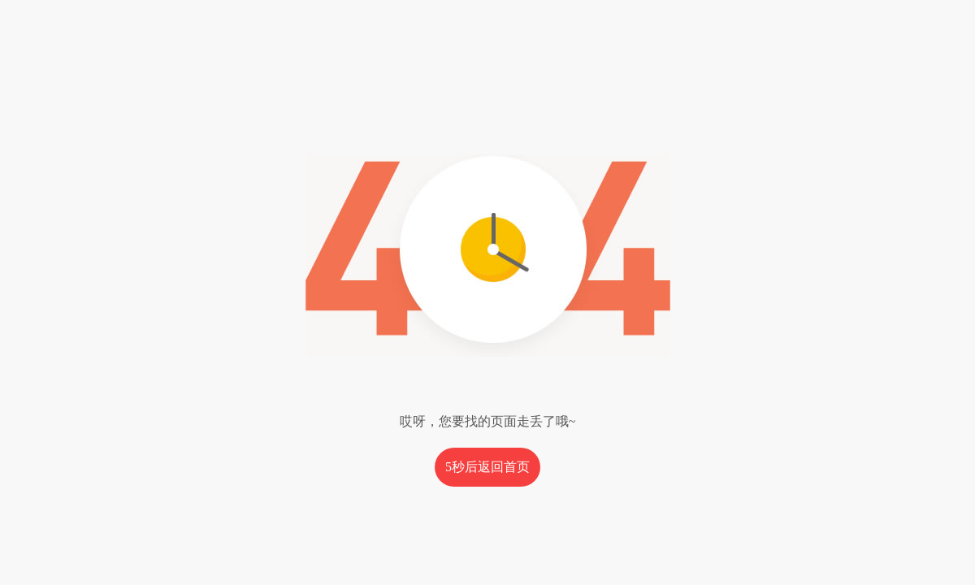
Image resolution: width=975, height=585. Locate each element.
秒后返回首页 (487, 467)
